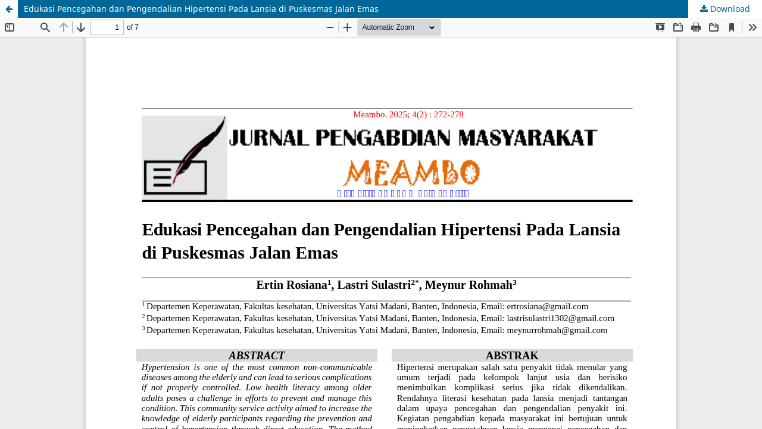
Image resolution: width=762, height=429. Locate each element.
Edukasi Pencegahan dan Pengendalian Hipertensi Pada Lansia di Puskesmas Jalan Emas (201, 8)
